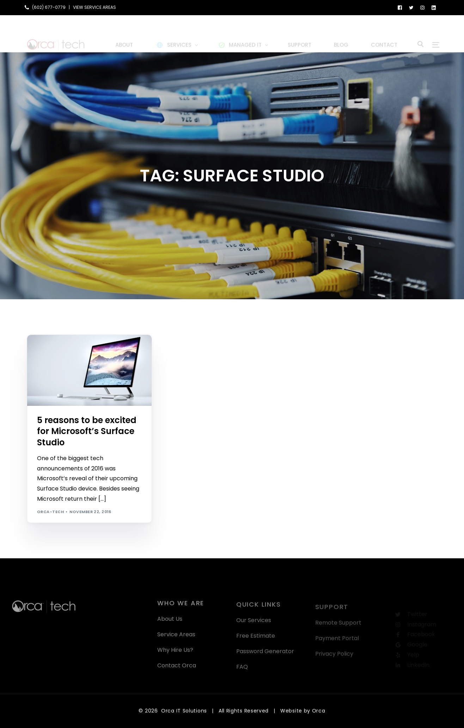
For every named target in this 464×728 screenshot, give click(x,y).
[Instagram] (422, 7)
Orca (318, 710)
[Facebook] (399, 7)
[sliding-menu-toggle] (435, 33)
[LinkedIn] (433, 7)
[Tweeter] (411, 7)
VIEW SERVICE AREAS (94, 7)
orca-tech (50, 512)
